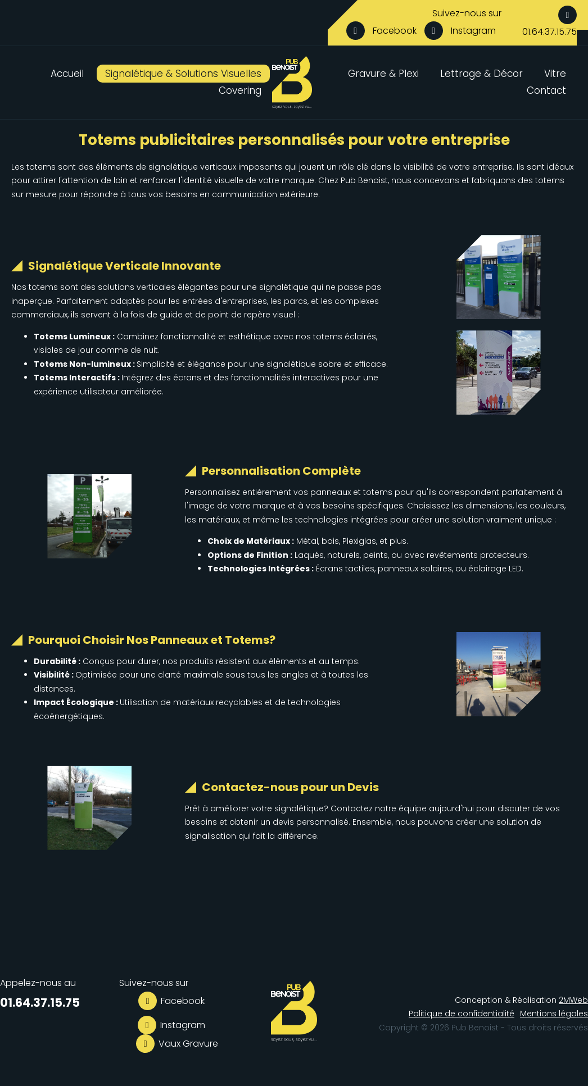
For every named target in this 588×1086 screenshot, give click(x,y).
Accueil (67, 73)
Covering (240, 90)
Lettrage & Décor (481, 73)
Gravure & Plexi (383, 73)
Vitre (555, 73)
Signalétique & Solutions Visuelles (183, 73)
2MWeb (573, 1000)
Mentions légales (554, 1013)
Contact (546, 90)
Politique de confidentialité (461, 1013)
